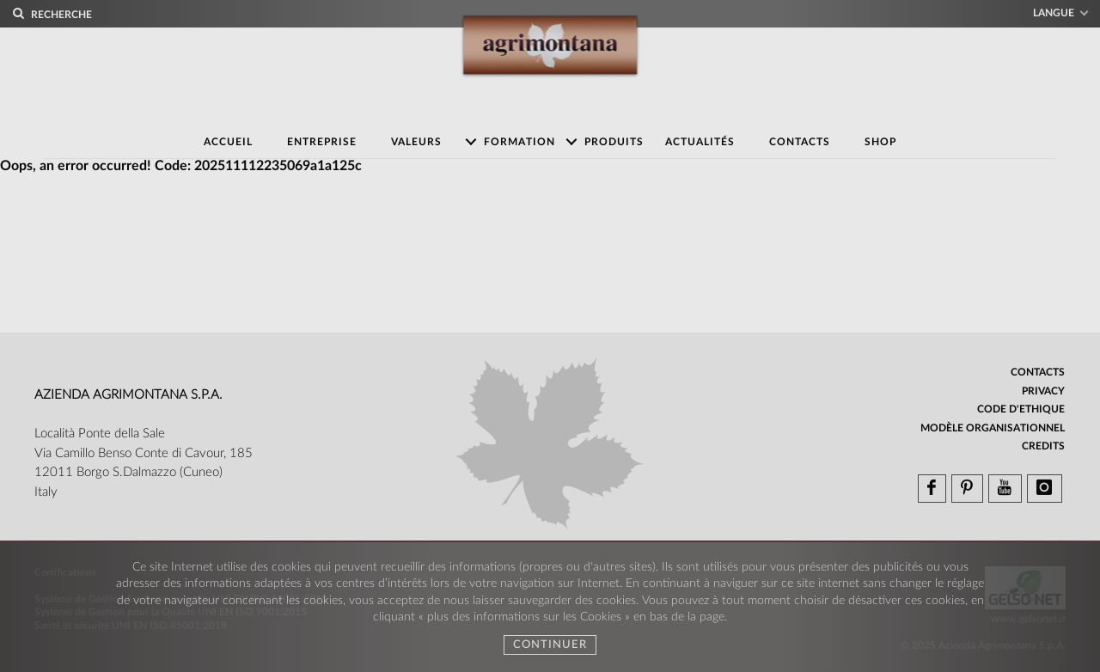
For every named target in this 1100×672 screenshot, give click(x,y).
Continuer (550, 645)
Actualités (700, 142)
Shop (880, 142)
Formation (519, 142)
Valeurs (416, 142)
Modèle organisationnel (992, 428)
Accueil (228, 142)
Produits (614, 142)
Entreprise (322, 142)
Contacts (799, 142)
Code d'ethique (1021, 409)
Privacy (1043, 391)
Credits (1043, 446)
